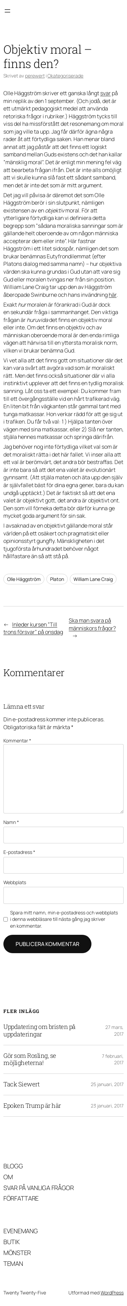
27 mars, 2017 (114, 1030)
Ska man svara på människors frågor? (92, 624)
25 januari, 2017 (107, 1084)
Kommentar (17, 740)
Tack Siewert (21, 1084)
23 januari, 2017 (107, 1105)
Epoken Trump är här (32, 1106)
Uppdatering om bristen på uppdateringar (39, 1030)
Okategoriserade (65, 75)
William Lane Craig (93, 579)
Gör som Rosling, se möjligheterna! (29, 1059)
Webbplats (14, 882)
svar (105, 93)
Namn (11, 822)
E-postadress (19, 852)
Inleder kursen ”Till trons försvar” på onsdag (33, 628)
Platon (57, 579)
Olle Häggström (24, 579)
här (113, 294)
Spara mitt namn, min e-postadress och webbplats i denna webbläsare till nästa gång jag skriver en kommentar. (64, 919)
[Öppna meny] (7, 11)
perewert (35, 75)
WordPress (112, 1292)
